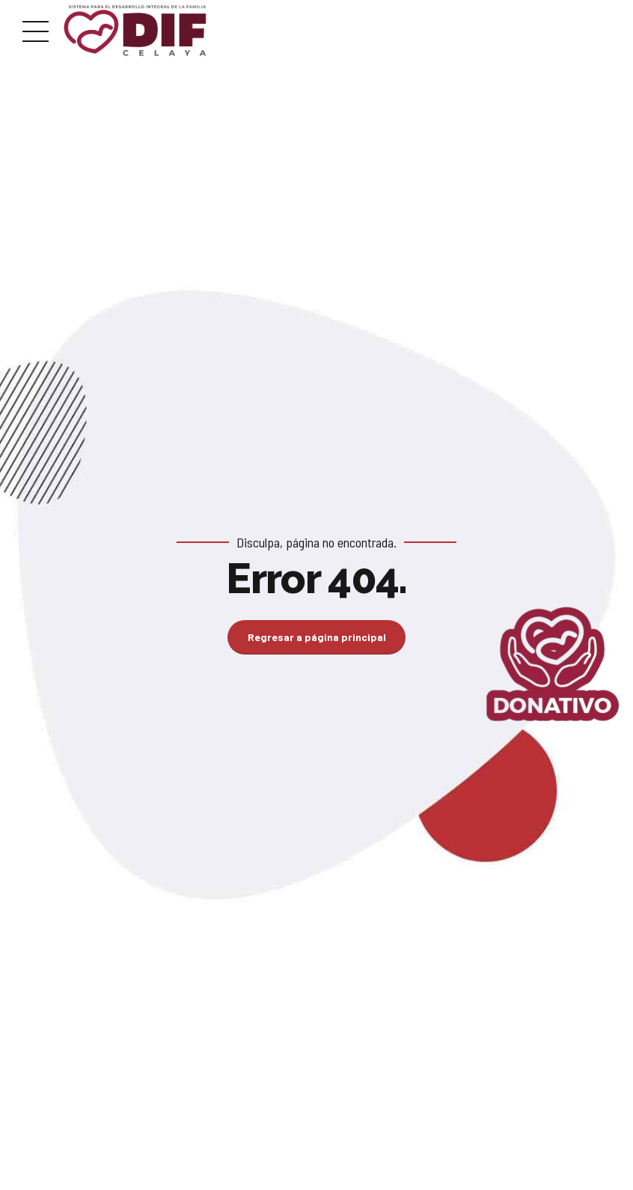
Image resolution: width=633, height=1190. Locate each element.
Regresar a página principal (317, 637)
